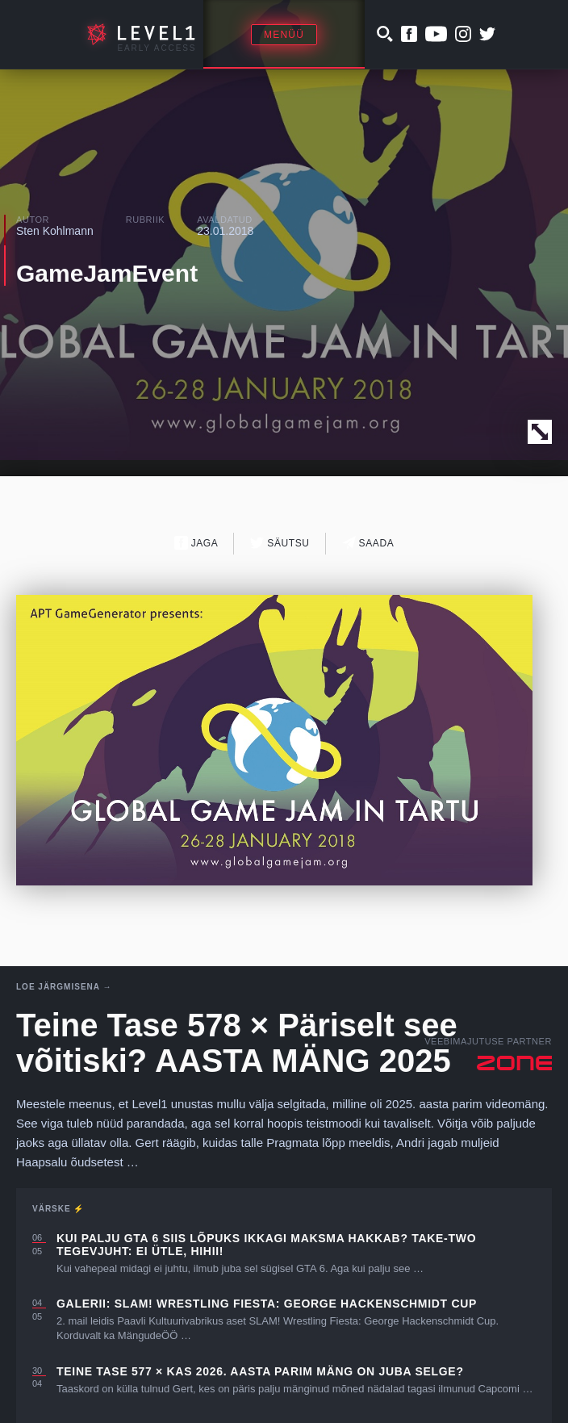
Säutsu (279, 543)
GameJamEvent (107, 273)
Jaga (196, 543)
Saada (368, 543)
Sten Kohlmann (55, 230)
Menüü (284, 34)
